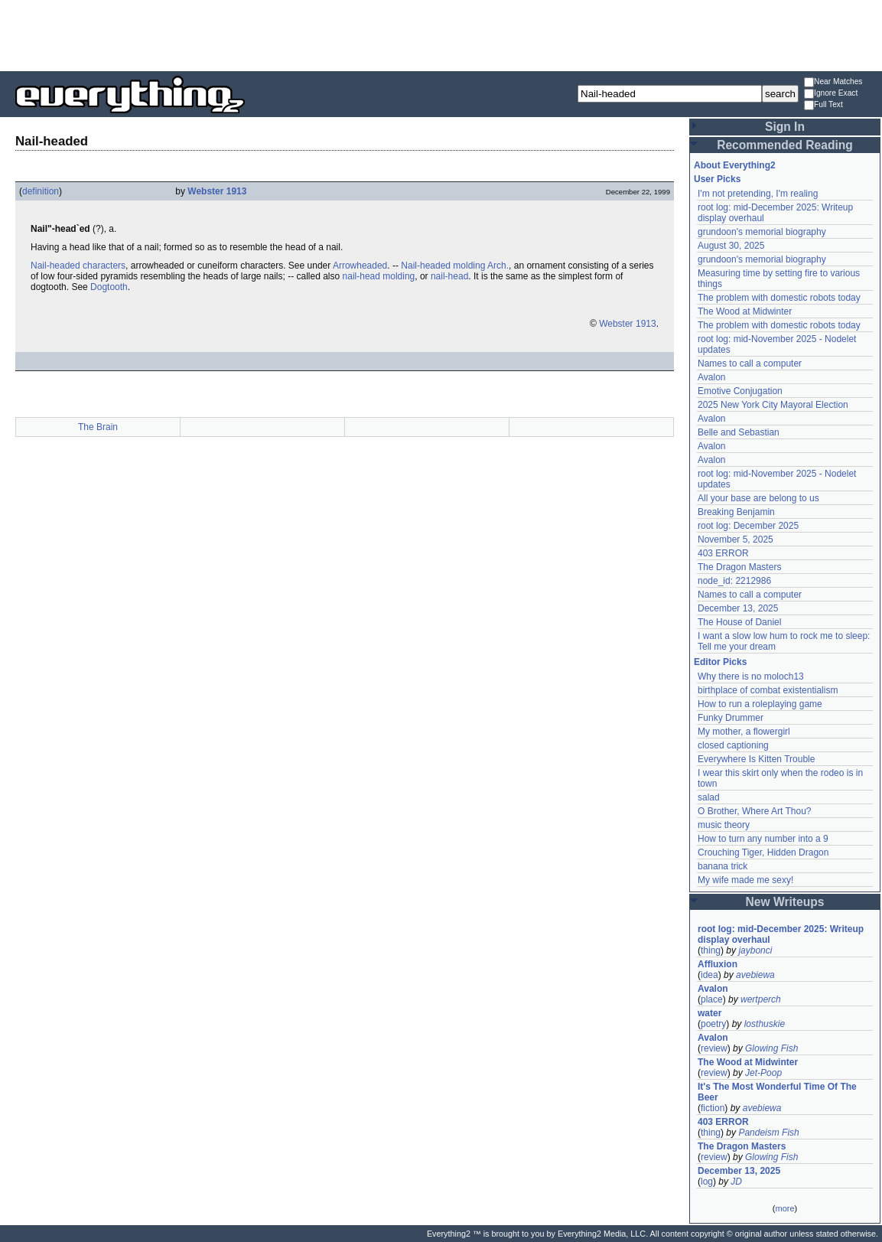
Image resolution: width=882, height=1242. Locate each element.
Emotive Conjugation (740, 391)
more (784, 1208)
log (707, 1181)
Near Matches (833, 82)
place (712, 999)
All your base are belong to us (758, 498)
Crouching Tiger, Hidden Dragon (763, 852)
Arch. (498, 265)
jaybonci (755, 950)
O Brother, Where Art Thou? (755, 811)
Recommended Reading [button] (785, 145)
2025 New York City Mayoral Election (773, 404)
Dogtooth (109, 287)
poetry (713, 1024)
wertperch (760, 999)
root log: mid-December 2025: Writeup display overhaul (781, 934)
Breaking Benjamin (736, 512)
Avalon (711, 377)
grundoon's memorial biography (762, 232)
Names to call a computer (750, 363)
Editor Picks (720, 662)
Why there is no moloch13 (751, 676)
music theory (724, 825)
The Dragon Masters (739, 567)
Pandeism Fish (768, 1132)
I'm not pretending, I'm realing (758, 193)
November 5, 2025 (735, 539)
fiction (712, 1108)
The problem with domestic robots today (779, 297)
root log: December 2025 (748, 525)
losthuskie (764, 1024)
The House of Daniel (739, 622)
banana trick (722, 866)
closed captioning (733, 745)
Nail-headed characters (78, 265)
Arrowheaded (360, 265)
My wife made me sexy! (745, 880)
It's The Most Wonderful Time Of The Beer (777, 1092)
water (709, 1013)
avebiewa (755, 975)
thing (711, 950)
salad (709, 797)
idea (709, 975)
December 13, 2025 (738, 608)
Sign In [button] (785, 126)
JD (736, 1181)
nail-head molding (379, 276)
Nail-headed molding (443, 265)
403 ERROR (723, 553)
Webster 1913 (216, 191)
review (714, 1048)
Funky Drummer (730, 717)
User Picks (717, 179)
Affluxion (717, 964)
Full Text (823, 105)
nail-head (449, 276)
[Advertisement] (441, 34)
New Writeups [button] (785, 901)
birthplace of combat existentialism (768, 690)
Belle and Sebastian (738, 432)
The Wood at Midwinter (745, 311)
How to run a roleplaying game (760, 704)
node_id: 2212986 (734, 580)
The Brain (98, 427)
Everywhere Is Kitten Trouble (756, 759)
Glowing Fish (771, 1048)
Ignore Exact (831, 94)
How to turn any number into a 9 (763, 838)
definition (40, 191)
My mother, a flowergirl (744, 731)
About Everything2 (735, 165)
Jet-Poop (763, 1073)
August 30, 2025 (731, 245)
